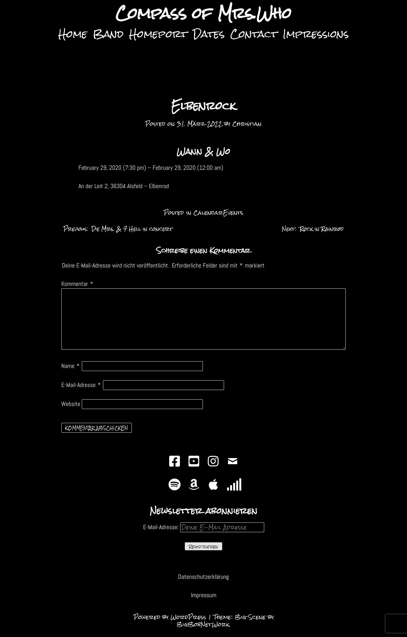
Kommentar (77, 284)
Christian (246, 123)
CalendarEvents (218, 212)
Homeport (158, 34)
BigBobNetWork (203, 624)
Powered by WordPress (171, 617)
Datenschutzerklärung (203, 577)
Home (72, 34)
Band (108, 34)
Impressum (203, 595)
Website (70, 404)
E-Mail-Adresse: (203, 527)
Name (70, 366)
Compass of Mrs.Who (203, 13)
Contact (253, 34)
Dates (209, 34)
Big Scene (250, 617)
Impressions (316, 34)
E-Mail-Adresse (81, 385)
